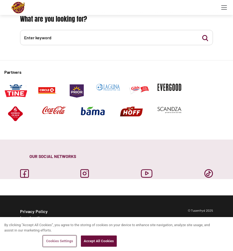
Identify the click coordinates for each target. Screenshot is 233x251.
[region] (116, 234)
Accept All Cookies (99, 241)
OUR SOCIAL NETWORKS (52, 156)
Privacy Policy (34, 211)
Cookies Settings (59, 241)
